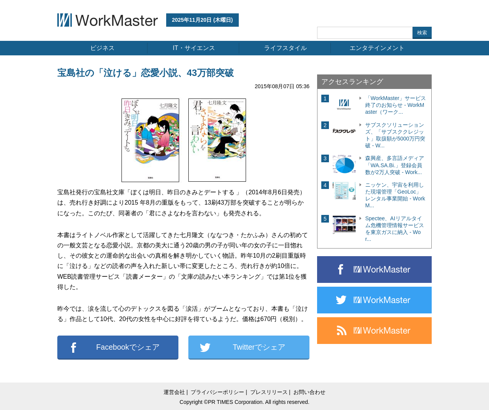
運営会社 (174, 392)
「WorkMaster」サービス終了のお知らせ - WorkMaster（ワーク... (395, 105)
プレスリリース (269, 392)
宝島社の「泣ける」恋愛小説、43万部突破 (145, 73)
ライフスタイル (285, 48)
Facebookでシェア (128, 347)
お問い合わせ (309, 392)
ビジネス (102, 48)
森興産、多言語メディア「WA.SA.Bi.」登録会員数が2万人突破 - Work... (394, 165)
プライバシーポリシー (217, 392)
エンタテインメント (377, 48)
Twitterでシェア (259, 347)
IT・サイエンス (194, 48)
